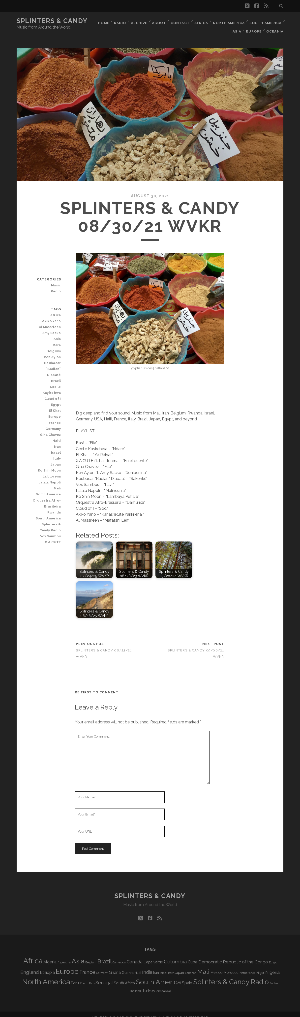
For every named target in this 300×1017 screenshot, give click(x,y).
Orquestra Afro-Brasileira (47, 486)
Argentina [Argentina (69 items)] (64, 957)
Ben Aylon (53, 351)
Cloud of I (53, 381)
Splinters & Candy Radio (46, 510)
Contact (179, 21)
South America (265, 21)
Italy (57, 441)
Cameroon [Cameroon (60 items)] (119, 956)
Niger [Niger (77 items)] (260, 967)
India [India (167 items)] (147, 966)
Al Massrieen (50, 322)
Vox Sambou (51, 519)
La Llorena (52, 459)
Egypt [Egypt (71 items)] (273, 957)
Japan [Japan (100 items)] (179, 967)
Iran (58, 429)
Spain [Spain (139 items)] (187, 977)
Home (99, 21)
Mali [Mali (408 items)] (203, 966)
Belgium (54, 345)
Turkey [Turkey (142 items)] (148, 985)
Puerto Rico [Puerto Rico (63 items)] (87, 978)
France (55, 405)
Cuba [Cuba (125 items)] (192, 956)
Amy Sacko (52, 328)
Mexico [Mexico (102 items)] (216, 967)
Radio (116, 21)
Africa (200, 21)
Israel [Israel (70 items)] (163, 967)
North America (228, 21)
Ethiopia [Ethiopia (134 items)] (47, 966)
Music (56, 280)
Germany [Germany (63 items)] (102, 967)
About (157, 21)
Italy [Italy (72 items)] (171, 967)
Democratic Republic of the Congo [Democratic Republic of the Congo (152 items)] (233, 956)
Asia (236, 27)
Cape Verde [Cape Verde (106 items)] (153, 956)
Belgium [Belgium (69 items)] (90, 957)
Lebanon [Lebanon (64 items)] (190, 967)
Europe (253, 27)
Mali (57, 471)
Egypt (56, 387)
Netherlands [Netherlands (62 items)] (247, 967)
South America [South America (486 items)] (158, 976)
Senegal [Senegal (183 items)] (104, 977)
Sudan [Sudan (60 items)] (274, 977)
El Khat (55, 393)
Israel (56, 435)
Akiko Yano (52, 315)
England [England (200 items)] (29, 967)
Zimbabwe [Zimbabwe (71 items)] (163, 985)
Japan (56, 447)
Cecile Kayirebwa (46, 375)
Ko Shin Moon (50, 453)
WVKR (202, 1011)
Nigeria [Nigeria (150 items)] (272, 966)
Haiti (57, 423)
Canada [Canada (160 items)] (135, 956)
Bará (57, 339)
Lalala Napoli (50, 465)
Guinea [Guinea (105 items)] (128, 967)
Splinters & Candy (52, 21)
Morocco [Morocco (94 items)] (231, 967)
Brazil (56, 369)
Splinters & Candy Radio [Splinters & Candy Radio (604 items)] (231, 976)
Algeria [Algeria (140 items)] (50, 956)
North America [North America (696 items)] (46, 976)
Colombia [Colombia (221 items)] (175, 956)
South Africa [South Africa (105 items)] (124, 977)
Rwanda (54, 495)
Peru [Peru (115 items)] (75, 977)
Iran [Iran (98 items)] (156, 967)
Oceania (275, 27)
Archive (136, 21)
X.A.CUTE (53, 525)
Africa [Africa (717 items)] (32, 955)
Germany (53, 411)
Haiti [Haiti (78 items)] (138, 967)
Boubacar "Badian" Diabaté (47, 360)
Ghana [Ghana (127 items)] (115, 967)
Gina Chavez (51, 417)
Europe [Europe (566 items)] (67, 966)
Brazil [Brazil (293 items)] (104, 956)
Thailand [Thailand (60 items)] (135, 985)
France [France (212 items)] (87, 967)
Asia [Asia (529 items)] (78, 955)
